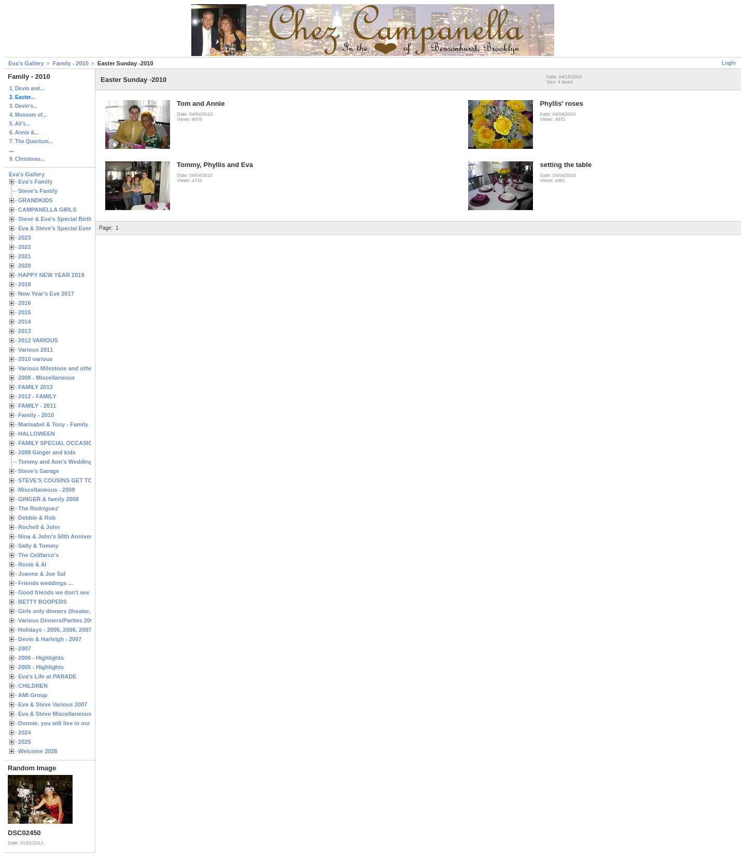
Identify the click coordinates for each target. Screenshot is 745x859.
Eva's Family (35, 181)
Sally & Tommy (38, 546)
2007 (24, 648)
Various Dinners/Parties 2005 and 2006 (70, 620)
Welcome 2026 (38, 751)
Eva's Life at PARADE (47, 676)
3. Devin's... (23, 106)
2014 (24, 321)
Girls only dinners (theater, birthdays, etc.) (75, 611)
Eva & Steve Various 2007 (53, 704)
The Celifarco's (38, 555)
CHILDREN (33, 686)
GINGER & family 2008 (48, 499)
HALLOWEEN (36, 434)
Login (729, 63)
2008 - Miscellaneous (46, 378)
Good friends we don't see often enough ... (75, 592)
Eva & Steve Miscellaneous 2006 (62, 714)
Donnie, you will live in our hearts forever (74, 723)
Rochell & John (39, 527)
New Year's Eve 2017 (46, 293)
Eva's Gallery (26, 63)
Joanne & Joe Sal (41, 574)
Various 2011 (35, 350)
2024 (24, 732)
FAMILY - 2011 (37, 406)
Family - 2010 (71, 63)
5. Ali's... (19, 124)
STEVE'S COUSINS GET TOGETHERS (69, 480)
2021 (24, 256)
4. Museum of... (28, 115)
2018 (24, 284)
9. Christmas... (27, 159)
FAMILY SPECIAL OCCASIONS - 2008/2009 (75, 443)
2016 (24, 303)
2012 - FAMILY (37, 396)
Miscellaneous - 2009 (46, 490)
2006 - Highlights (41, 658)
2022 (24, 247)
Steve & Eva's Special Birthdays (61, 219)
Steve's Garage (38, 471)
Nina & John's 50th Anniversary (61, 536)
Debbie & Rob (36, 518)
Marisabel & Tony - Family (53, 424)
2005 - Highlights (41, 667)
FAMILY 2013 (35, 387)
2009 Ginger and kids (47, 452)
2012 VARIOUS (38, 340)
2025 (24, 742)
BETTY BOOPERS (42, 602)
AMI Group (32, 695)
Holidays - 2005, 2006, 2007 (54, 630)
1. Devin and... (26, 88)
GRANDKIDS (35, 200)
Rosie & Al (32, 564)
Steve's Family (38, 191)
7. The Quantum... (31, 141)
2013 (24, 331)
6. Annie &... (24, 132)
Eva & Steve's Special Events (57, 228)
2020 (24, 265)
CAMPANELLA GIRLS (47, 209)
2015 (24, 312)
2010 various (35, 359)
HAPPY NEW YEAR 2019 (51, 275)
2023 (24, 237)
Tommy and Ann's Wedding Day (61, 462)
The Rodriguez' (38, 508)
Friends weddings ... (45, 583)
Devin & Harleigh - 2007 (49, 639)
